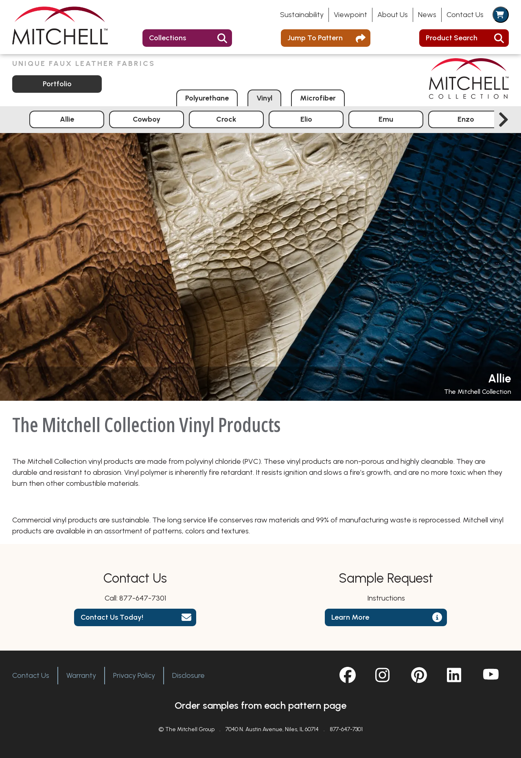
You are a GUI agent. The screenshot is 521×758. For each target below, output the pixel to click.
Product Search (451, 37)
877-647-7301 (142, 598)
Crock (226, 119)
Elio (306, 119)
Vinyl (264, 98)
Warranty (81, 675)
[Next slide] (503, 119)
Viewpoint (350, 14)
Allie (67, 119)
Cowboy (146, 119)
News (427, 14)
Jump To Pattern (315, 37)
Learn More (350, 617)
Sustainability (302, 14)
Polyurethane (207, 98)
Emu (386, 119)
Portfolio (57, 83)
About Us (392, 14)
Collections (167, 37)
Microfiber (318, 98)
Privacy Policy (134, 675)
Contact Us (465, 14)
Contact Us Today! (112, 617)
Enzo (466, 119)
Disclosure (188, 675)
